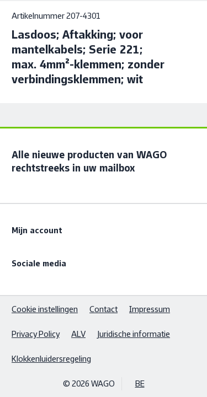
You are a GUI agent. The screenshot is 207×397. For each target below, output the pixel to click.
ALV (78, 334)
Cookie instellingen (45, 309)
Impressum (149, 309)
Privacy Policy (36, 334)
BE (140, 383)
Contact (103, 309)
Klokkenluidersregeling (51, 358)
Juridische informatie (133, 334)
